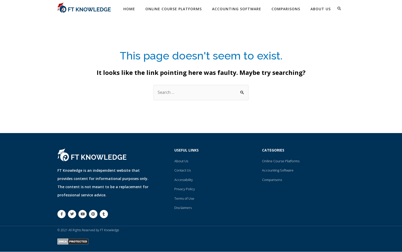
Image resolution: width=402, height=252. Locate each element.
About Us (320, 8)
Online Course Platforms (173, 8)
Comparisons (286, 8)
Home (129, 8)
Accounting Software (236, 8)
